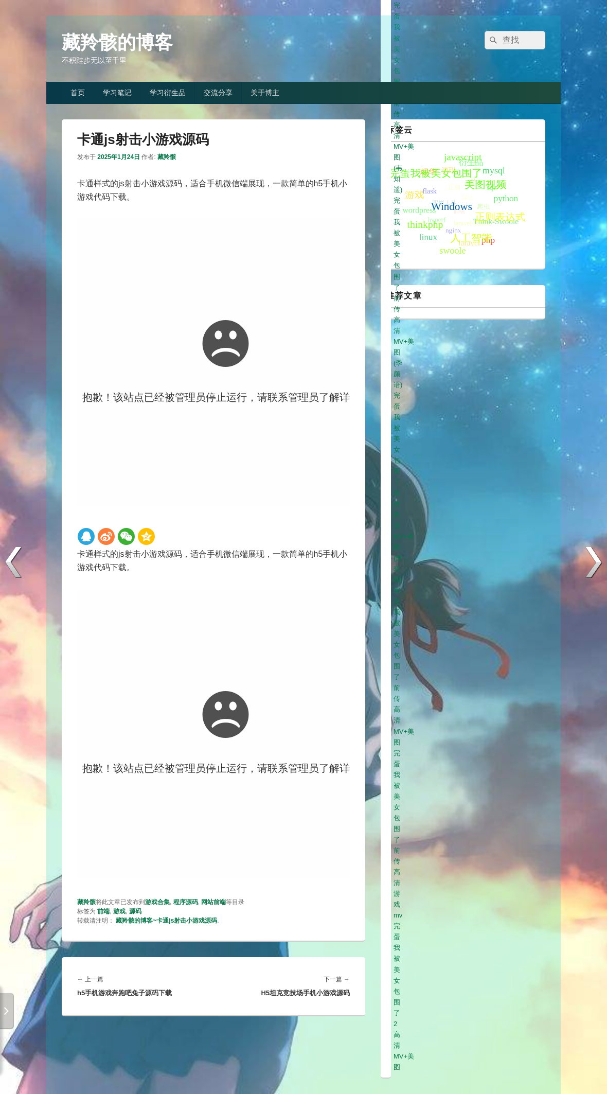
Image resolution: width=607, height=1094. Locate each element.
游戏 (119, 911)
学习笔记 (117, 93)
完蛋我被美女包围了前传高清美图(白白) (453, 379)
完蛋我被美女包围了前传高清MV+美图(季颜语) (463, 422)
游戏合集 (157, 902)
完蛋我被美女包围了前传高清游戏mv (448, 454)
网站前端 (213, 902)
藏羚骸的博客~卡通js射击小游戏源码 (166, 920)
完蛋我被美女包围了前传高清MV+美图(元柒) (460, 390)
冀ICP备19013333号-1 (514, 1058)
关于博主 (265, 93)
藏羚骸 (166, 157)
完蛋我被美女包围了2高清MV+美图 (446, 465)
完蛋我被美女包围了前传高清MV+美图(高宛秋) (463, 400)
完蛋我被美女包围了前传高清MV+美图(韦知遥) (463, 411)
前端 (103, 911)
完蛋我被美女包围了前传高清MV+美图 (451, 444)
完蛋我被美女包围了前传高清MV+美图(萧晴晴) (463, 433)
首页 (77, 93)
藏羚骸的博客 (117, 42)
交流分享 (218, 93)
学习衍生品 (168, 93)
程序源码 (185, 902)
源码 (135, 911)
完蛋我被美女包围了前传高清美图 (444, 368)
